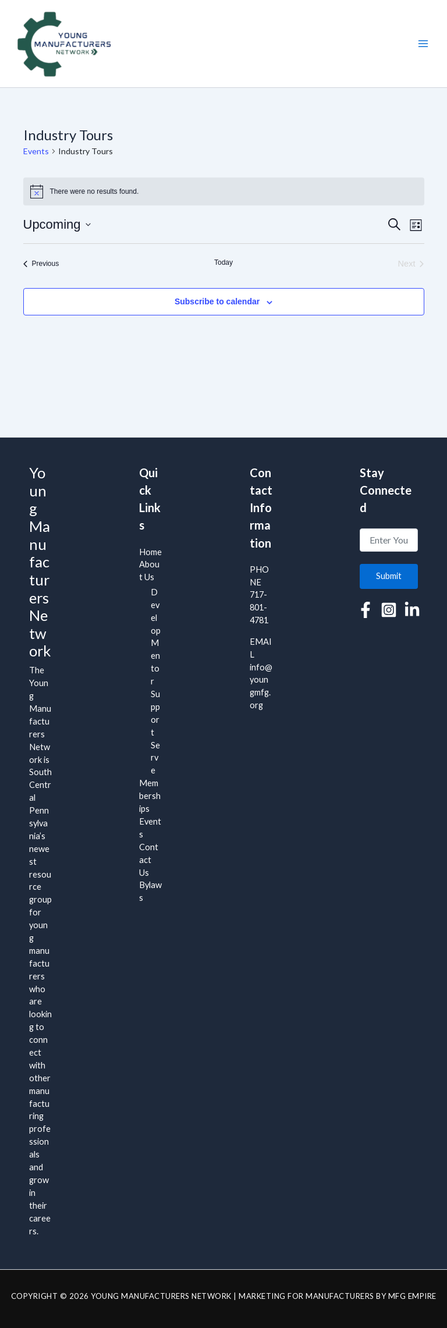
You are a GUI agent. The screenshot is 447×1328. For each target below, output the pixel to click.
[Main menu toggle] (423, 43)
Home (150, 552)
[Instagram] (389, 610)
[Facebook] (365, 610)
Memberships (150, 796)
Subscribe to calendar (217, 301)
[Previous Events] (41, 263)
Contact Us (148, 860)
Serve (155, 758)
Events (36, 151)
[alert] (223, 191)
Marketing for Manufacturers (306, 1296)
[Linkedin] (412, 610)
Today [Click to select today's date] (223, 262)
